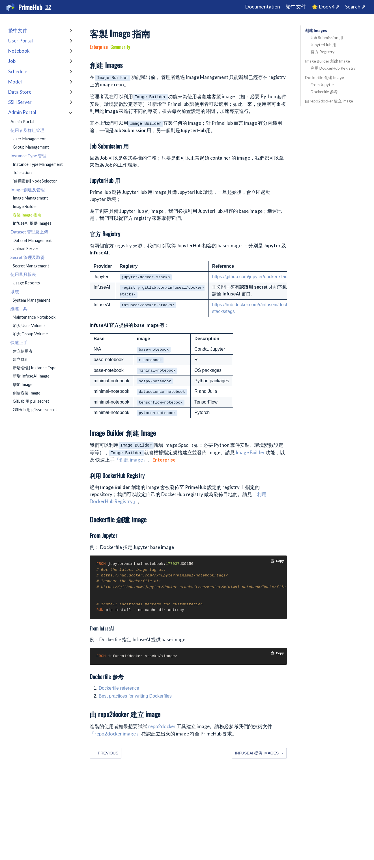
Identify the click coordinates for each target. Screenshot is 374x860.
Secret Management (31, 265)
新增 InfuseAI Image (31, 376)
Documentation (262, 7)
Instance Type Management (38, 164)
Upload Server (25, 248)
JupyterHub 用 (323, 44)
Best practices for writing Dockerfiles (135, 696)
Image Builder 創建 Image (327, 61)
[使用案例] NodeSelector (35, 181)
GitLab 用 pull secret (31, 401)
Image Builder (25, 206)
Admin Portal (22, 121)
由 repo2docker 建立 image (329, 100)
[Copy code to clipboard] (277, 561)
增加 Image (23, 384)
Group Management (31, 147)
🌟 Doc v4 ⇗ (325, 7)
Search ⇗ (355, 7)
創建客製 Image (26, 393)
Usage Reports (26, 282)
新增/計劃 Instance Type (35, 367)
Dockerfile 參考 (324, 91)
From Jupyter (322, 84)
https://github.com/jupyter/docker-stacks (252, 276)
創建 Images (316, 30)
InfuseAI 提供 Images (32, 223)
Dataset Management (32, 240)
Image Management (30, 198)
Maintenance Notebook (34, 317)
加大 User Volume (29, 325)
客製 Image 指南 (27, 215)
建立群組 (21, 359)
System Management (31, 300)
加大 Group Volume (30, 333)
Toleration (22, 172)
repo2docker (162, 726)
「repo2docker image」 (115, 734)
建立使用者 (23, 351)
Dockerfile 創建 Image (324, 77)
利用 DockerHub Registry (333, 68)
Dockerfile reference (119, 688)
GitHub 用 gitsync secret (35, 409)
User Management (29, 138)
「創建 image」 (131, 460)
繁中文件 (296, 7)
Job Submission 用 (327, 37)
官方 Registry (322, 51)
